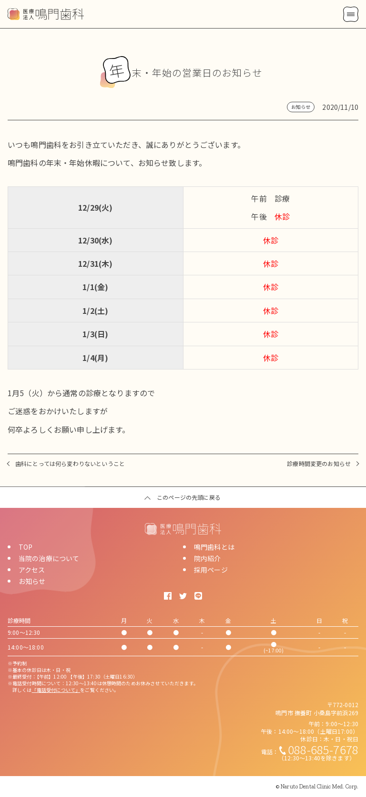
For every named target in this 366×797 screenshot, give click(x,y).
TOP (25, 547)
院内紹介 (207, 558)
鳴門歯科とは (214, 547)
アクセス (32, 569)
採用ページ (211, 569)
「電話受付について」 (56, 689)
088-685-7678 (323, 749)
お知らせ (32, 581)
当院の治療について (49, 558)
